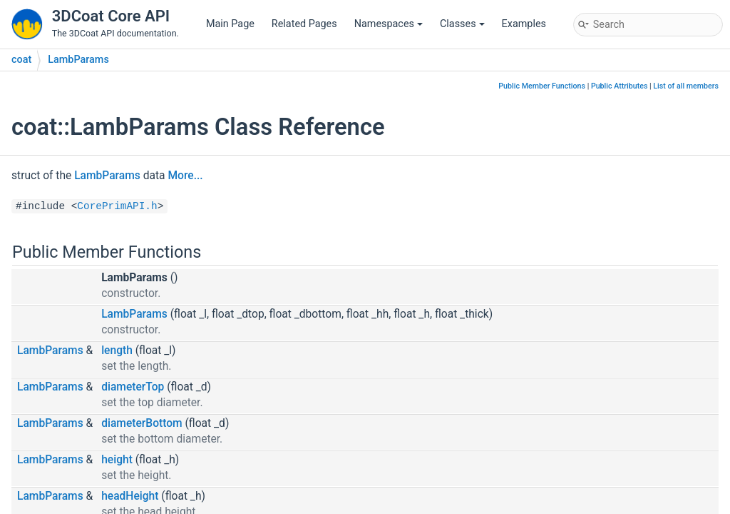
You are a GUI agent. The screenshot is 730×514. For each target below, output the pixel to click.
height (117, 459)
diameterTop (132, 387)
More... (185, 175)
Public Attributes (619, 86)
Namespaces (388, 24)
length (117, 350)
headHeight (129, 496)
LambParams (78, 60)
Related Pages (304, 24)
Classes (462, 24)
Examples (524, 24)
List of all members (686, 86)
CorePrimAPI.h (117, 206)
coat (21, 60)
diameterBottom (141, 423)
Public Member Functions (541, 86)
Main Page (230, 24)
